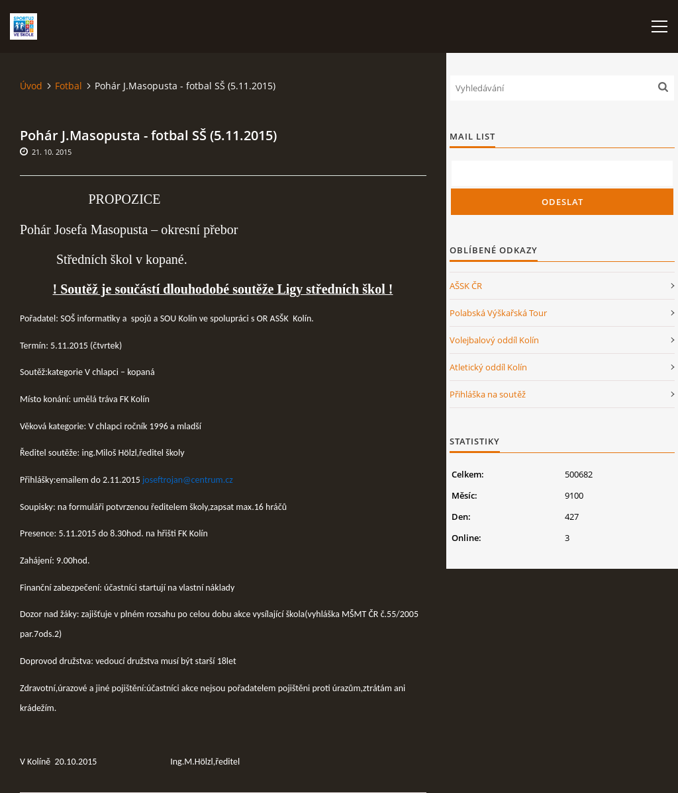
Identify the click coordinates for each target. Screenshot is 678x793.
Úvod (31, 85)
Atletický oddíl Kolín (488, 367)
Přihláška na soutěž (488, 394)
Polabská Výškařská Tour (498, 313)
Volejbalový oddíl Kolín (494, 340)
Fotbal (68, 85)
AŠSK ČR (466, 286)
